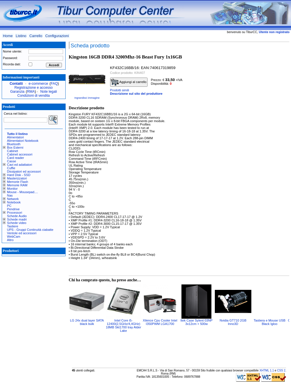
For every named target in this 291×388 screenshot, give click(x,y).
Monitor (12, 188)
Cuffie (11, 168)
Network (13, 199)
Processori (14, 212)
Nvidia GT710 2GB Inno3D (233, 322)
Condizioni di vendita (33, 96)
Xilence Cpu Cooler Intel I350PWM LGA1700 (160, 322)
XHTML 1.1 (266, 370)
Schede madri (17, 219)
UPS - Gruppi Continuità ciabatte (30, 229)
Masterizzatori (17, 178)
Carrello (35, 36)
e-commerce (38, 84)
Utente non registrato (274, 32)
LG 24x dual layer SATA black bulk (87, 322)
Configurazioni (57, 36)
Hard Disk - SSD (19, 175)
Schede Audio (17, 216)
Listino (21, 36)
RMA (31, 92)
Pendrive (13, 209)
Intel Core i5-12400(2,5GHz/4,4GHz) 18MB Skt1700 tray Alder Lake (123, 325)
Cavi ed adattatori (19, 164)
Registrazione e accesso (34, 88)
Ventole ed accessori (22, 233)
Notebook (14, 202)
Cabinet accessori (20, 154)
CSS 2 (281, 370)
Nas (10, 195)
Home (8, 36)
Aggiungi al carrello (129, 82)
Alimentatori (15, 137)
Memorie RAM (17, 185)
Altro (10, 240)
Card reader (15, 157)
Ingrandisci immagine (87, 97)
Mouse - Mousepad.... (22, 192)
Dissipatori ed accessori (24, 171)
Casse (11, 161)
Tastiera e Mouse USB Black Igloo (269, 322)
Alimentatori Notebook (23, 140)
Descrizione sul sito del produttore (136, 93)
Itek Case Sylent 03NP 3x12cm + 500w (197, 322)
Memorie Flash (17, 181)
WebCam (13, 236)
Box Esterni (15, 147)
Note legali (48, 92)
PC (9, 205)
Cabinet (12, 151)
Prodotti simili (119, 90)
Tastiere (12, 226)
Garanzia (17, 92)
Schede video (17, 223)
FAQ (54, 84)
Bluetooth (14, 144)
